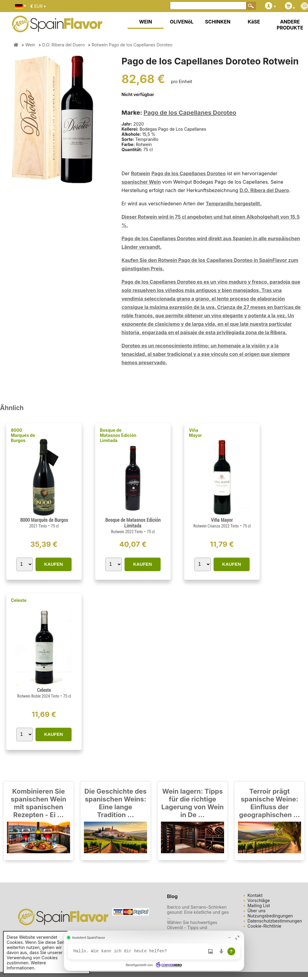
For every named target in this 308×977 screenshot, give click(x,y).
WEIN (145, 22)
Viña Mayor (195, 433)
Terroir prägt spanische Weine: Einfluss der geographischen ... (269, 803)
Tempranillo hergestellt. (233, 204)
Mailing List (259, 905)
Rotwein (140, 173)
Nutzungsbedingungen (270, 915)
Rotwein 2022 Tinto (127, 531)
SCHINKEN (217, 22)
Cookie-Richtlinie (265, 926)
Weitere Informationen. (26, 965)
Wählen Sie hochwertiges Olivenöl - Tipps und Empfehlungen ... (192, 927)
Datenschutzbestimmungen (275, 920)
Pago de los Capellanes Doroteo (189, 112)
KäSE (254, 22)
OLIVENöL (182, 22)
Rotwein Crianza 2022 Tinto (216, 526)
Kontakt (255, 895)
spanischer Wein (141, 182)
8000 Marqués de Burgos (23, 435)
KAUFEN (53, 564)
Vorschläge (259, 900)
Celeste (18, 600)
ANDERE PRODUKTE (290, 25)
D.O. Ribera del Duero (264, 190)
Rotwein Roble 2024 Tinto (38, 696)
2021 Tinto (38, 526)
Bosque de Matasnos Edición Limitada (118, 435)
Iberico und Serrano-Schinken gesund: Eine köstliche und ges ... (198, 912)
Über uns (257, 910)
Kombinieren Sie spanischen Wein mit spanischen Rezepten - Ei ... (38, 803)
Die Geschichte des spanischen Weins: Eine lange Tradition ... (116, 803)
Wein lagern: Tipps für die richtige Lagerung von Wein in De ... (192, 803)
